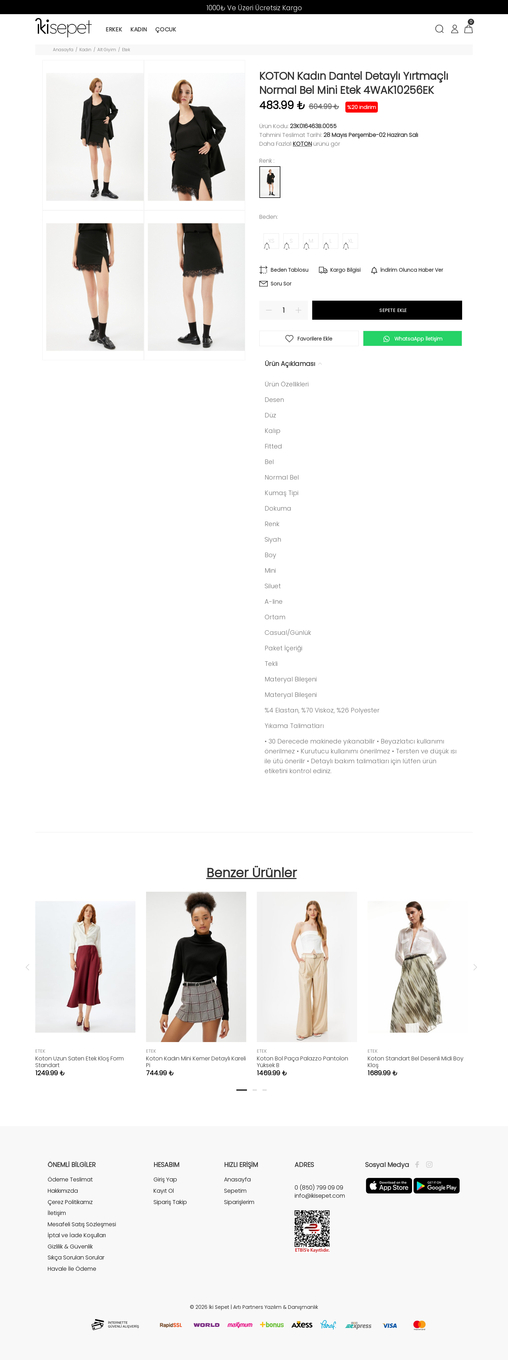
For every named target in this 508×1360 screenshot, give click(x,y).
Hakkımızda (63, 1191)
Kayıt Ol (163, 1191)
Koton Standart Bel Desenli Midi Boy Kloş (416, 1061)
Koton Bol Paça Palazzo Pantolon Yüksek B (302, 1061)
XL (350, 241)
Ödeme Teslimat (70, 1180)
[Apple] (389, 1185)
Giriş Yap (165, 1180)
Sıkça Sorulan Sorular (76, 1257)
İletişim (57, 1213)
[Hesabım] (454, 30)
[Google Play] (436, 1185)
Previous (27, 967)
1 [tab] (241, 1090)
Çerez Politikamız (70, 1202)
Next (475, 967)
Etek (126, 50)
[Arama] (440, 30)
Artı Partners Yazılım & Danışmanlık (275, 1307)
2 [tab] (255, 1090)
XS (271, 241)
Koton (302, 144)
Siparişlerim (239, 1202)
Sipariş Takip (170, 1202)
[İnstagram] (428, 1165)
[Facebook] (419, 1165)
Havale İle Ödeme (72, 1269)
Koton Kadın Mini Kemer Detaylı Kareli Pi (196, 1061)
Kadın (85, 50)
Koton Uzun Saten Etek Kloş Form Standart (79, 1061)
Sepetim (235, 1191)
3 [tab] (264, 1090)
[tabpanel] (85, 977)
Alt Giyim (106, 50)
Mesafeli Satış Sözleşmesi (82, 1224)
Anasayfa (63, 50)
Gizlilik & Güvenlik (70, 1246)
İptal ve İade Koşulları (77, 1235)
